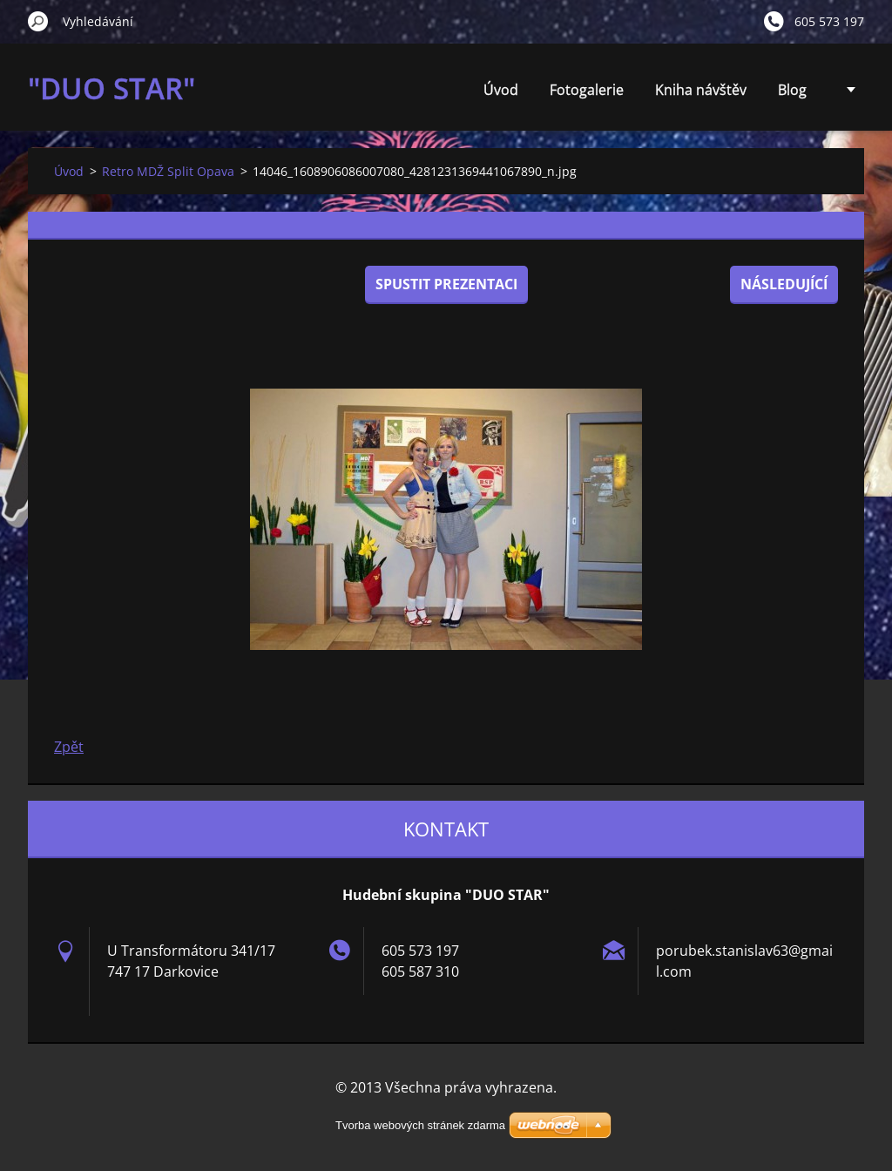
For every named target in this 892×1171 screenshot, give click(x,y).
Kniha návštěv (701, 89)
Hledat (38, 21)
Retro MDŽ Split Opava (168, 171)
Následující (784, 284)
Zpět (69, 746)
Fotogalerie (587, 89)
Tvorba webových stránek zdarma (420, 1125)
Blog (792, 89)
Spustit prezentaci (446, 284)
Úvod (500, 89)
